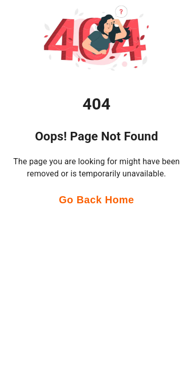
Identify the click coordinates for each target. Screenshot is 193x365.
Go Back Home (96, 200)
